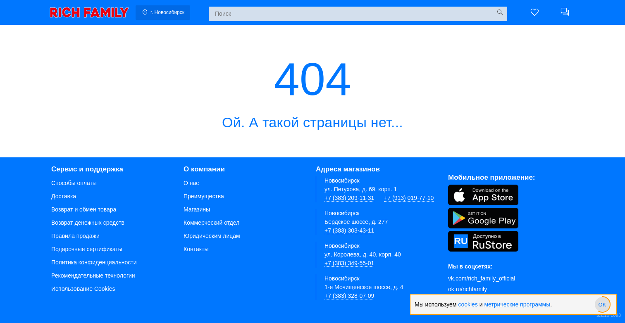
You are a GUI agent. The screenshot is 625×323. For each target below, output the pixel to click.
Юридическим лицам (212, 236)
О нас (191, 183)
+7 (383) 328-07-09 (349, 295)
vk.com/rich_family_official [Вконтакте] (481, 278)
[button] (534, 12)
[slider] (602, 304)
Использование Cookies (83, 288)
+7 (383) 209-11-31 (349, 198)
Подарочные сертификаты (86, 249)
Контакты (196, 249)
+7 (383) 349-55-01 (349, 263)
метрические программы (517, 304)
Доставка (63, 196)
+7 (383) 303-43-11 (349, 230)
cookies (467, 304)
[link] (89, 12)
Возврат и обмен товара (83, 209)
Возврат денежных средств (87, 222)
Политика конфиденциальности (94, 262)
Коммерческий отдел (211, 222)
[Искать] (500, 12)
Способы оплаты (74, 183)
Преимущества (204, 196)
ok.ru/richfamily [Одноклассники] (467, 289)
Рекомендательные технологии (93, 275)
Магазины (197, 209)
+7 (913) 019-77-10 (409, 198)
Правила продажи (75, 236)
